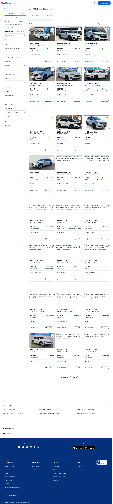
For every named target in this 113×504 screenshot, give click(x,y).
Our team (8, 462)
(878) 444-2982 (61, 327)
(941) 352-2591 (89, 150)
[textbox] (104, 24)
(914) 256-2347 (61, 279)
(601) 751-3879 (61, 239)
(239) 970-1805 (61, 101)
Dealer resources (36, 462)
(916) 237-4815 (89, 190)
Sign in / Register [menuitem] (104, 3)
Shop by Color (56, 406)
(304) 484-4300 (89, 239)
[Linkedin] (35, 440)
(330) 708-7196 (34, 327)
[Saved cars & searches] (94, 3)
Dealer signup (35, 458)
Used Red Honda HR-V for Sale (85, 409)
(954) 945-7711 (61, 61)
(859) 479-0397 (89, 368)
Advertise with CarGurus (12, 479)
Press (6, 465)
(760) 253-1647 (61, 150)
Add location (21, 18)
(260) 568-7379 (89, 61)
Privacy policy (57, 462)
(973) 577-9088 (34, 279)
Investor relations (10, 469)
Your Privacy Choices (59, 465)
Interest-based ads (59, 469)
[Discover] (40, 3)
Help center (81, 458)
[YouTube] (27, 440)
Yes (8, 27)
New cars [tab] (20, 13)
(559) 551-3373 (89, 327)
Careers (7, 476)
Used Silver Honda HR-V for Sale (49, 413)
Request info (49, 61)
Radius (7, 21)
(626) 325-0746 (89, 101)
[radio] (5, 27)
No (12, 27)
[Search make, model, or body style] (69, 15)
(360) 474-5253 (61, 368)
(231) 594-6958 (34, 190)
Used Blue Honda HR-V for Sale (48, 409)
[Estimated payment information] (38, 51)
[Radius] (22, 21)
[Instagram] (31, 440)
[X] (23, 440)
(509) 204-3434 (34, 101)
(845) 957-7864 (89, 279)
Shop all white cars (9, 409)
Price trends (8, 472)
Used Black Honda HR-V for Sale (13, 413)
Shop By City (56, 426)
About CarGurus (10, 458)
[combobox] (20, 9)
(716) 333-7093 (61, 190)
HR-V (39, 20)
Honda (32, 20)
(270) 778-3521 (34, 239)
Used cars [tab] (10, 13)
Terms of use (57, 458)
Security (55, 472)
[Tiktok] (38, 440)
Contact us (81, 462)
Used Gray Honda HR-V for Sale (85, 413)
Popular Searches (56, 421)
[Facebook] (19, 440)
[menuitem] (14, 3)
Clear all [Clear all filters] (56, 20)
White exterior (48, 20)
